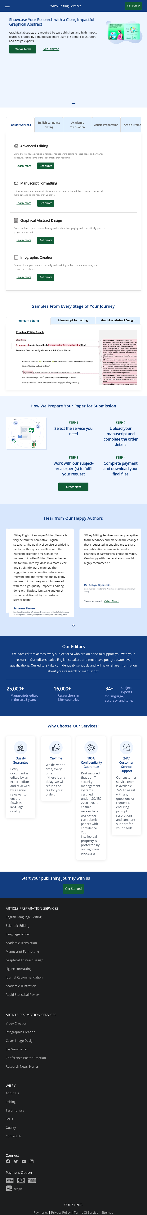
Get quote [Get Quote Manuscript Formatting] (45, 203)
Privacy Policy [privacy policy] (61, 1212)
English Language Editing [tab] (49, 125)
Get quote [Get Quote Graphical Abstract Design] (45, 240)
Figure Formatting (19, 969)
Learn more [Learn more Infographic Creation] (23, 277)
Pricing (11, 1102)
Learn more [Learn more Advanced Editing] (23, 166)
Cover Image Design (20, 1040)
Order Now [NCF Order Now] (73, 487)
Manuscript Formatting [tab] (73, 320)
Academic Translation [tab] (77, 125)
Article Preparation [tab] (106, 125)
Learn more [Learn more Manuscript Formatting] (23, 203)
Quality (11, 1128)
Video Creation (16, 1023)
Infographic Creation (20, 1032)
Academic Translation (21, 943)
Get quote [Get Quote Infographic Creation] (45, 277)
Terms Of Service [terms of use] (86, 1212)
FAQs (9, 1119)
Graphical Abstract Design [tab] (118, 320)
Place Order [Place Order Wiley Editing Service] (134, 5)
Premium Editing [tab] (28, 321)
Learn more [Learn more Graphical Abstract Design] (23, 240)
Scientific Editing (17, 926)
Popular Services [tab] (20, 125)
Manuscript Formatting (22, 951)
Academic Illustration (21, 986)
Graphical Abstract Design (24, 960)
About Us (12, 1093)
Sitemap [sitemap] (107, 1212)
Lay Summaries (17, 1049)
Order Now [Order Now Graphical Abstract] (82, 49)
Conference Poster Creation (26, 1058)
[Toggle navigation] (6, 6)
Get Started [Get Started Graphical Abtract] (110, 49)
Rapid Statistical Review (22, 995)
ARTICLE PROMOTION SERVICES (31, 1014)
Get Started (73, 889)
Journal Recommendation (24, 977)
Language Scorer (18, 934)
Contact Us (14, 1136)
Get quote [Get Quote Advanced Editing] (45, 166)
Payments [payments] (40, 1212)
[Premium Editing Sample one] (73, 384)
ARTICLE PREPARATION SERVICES (32, 908)
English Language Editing (24, 917)
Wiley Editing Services (65, 6)
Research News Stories (22, 1066)
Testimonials (15, 1110)
